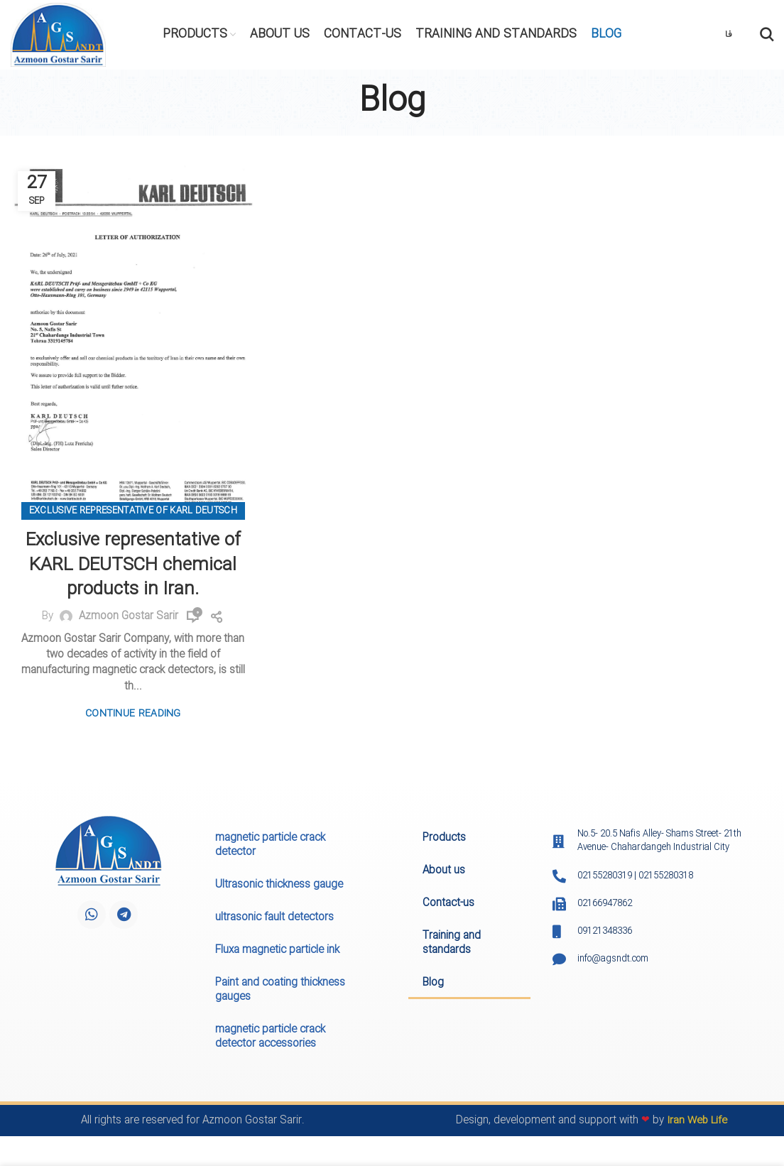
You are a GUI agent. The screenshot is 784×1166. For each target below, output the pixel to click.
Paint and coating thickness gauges (280, 991)
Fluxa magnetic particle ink (277, 951)
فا (728, 35)
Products (444, 839)
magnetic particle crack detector (270, 846)
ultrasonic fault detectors (274, 918)
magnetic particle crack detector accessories (270, 1038)
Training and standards (452, 944)
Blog (433, 984)
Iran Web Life (697, 1121)
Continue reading (133, 713)
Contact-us (448, 904)
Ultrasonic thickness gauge (279, 886)
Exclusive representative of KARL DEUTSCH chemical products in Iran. (133, 566)
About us (444, 872)
